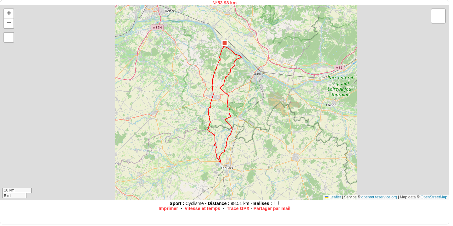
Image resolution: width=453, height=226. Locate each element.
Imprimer (168, 208)
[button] (224, 43)
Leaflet (333, 197)
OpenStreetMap (434, 197)
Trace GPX (238, 208)
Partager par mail (272, 208)
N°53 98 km (224, 2)
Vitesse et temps (202, 208)
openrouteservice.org (379, 197)
